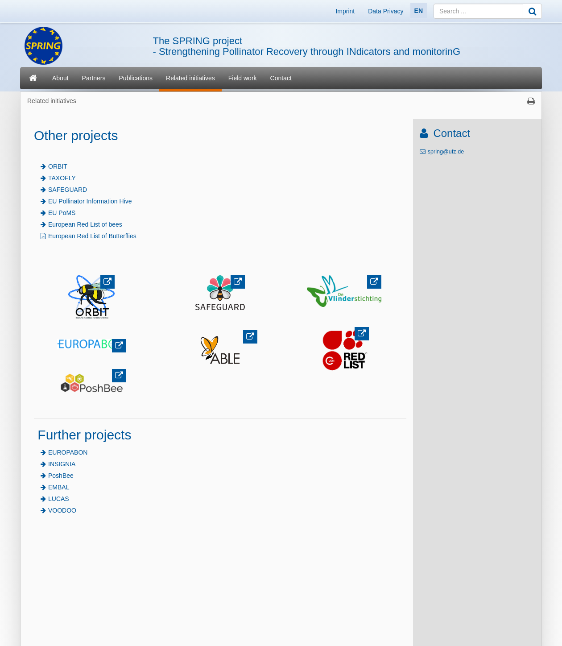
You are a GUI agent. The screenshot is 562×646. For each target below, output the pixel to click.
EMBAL (58, 487)
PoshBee (61, 475)
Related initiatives (190, 78)
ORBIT (57, 166)
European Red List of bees (85, 224)
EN (418, 10)
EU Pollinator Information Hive (90, 201)
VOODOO (62, 510)
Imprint (345, 11)
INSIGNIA (61, 464)
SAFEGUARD (67, 189)
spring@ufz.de (446, 152)
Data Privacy (385, 11)
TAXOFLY (62, 178)
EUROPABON (67, 452)
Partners (94, 78)
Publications (136, 78)
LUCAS (58, 498)
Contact (281, 78)
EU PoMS (61, 212)
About (60, 78)
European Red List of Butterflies (92, 236)
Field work (242, 78)
